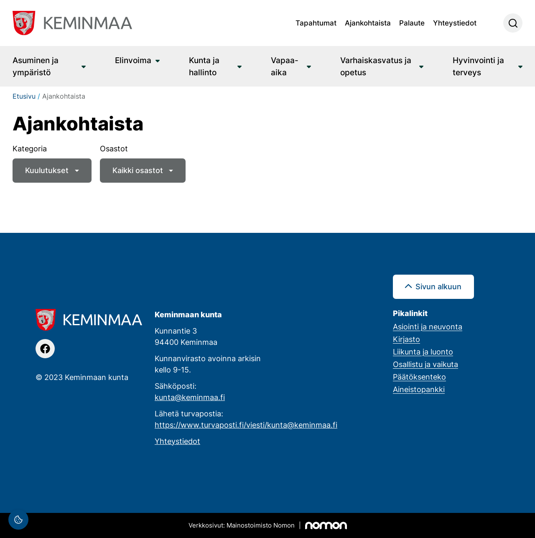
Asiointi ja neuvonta (427, 326)
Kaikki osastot (137, 170)
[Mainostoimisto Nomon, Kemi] (268, 525)
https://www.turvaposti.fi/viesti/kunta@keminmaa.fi (246, 424)
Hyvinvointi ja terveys (478, 66)
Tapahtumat (316, 23)
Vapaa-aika (284, 66)
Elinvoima (133, 60)
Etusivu (24, 96)
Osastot (114, 148)
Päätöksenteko (419, 376)
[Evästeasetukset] (18, 520)
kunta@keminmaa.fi (190, 397)
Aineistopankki (419, 389)
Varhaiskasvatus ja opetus (375, 66)
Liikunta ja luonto (423, 351)
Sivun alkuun (438, 286)
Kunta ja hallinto (204, 66)
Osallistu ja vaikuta (425, 364)
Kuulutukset (47, 170)
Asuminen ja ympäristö (36, 66)
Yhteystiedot (454, 23)
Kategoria (30, 148)
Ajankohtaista (368, 23)
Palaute (412, 23)
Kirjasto (406, 339)
